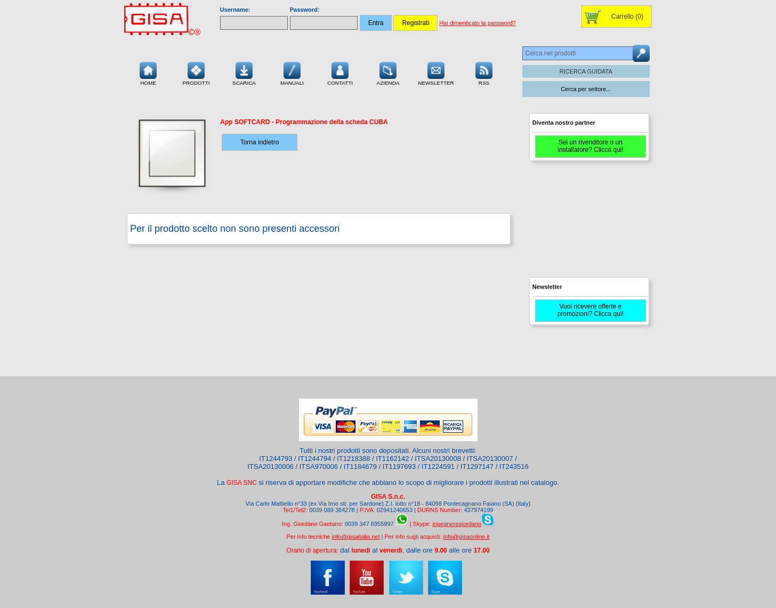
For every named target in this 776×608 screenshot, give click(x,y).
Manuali (292, 72)
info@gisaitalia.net (355, 536)
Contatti (340, 72)
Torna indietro (259, 142)
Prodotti (195, 72)
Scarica (244, 72)
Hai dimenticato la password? (477, 23)
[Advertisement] (587, 224)
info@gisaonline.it (466, 536)
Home (148, 72)
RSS (483, 72)
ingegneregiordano (456, 524)
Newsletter (436, 72)
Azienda (388, 72)
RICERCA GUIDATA (586, 71)
